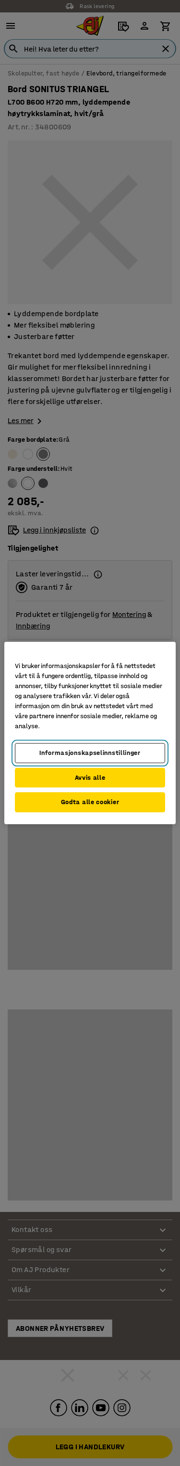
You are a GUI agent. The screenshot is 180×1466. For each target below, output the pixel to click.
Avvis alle (90, 778)
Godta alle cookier (90, 802)
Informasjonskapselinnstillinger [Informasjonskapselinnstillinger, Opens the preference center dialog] (90, 753)
